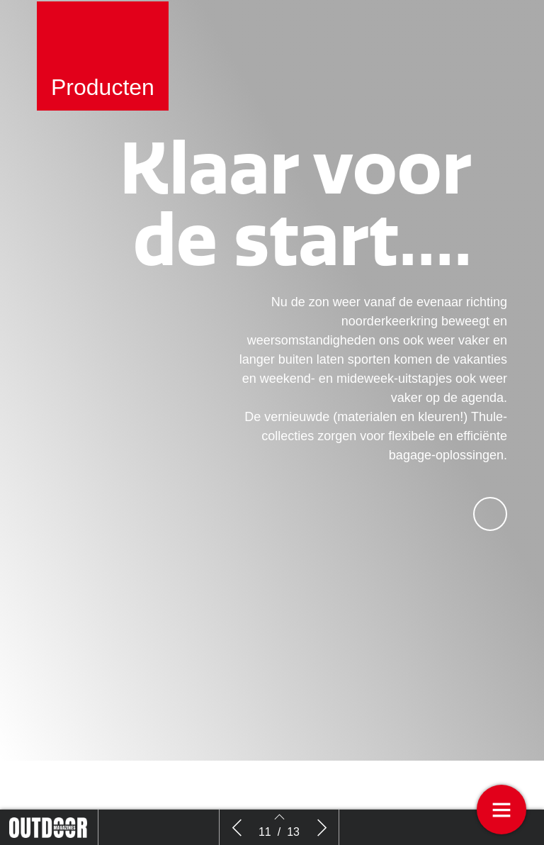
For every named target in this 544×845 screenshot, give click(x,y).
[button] (490, 532)
